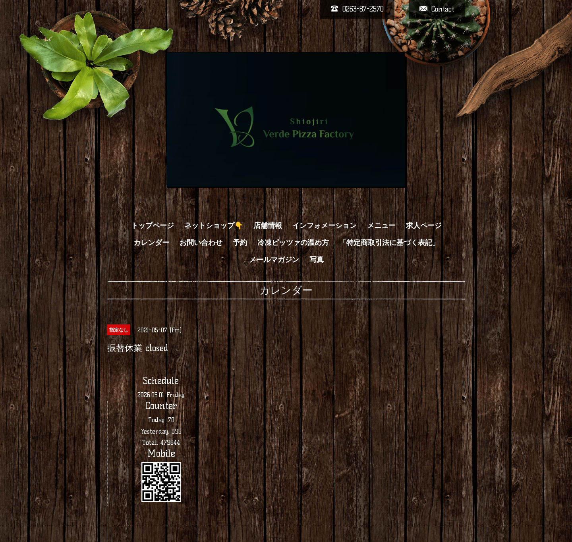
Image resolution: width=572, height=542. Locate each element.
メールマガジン (274, 259)
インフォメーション (324, 225)
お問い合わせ (201, 242)
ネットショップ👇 (213, 225)
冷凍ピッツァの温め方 (293, 242)
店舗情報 (267, 225)
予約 (240, 242)
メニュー (381, 225)
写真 (316, 259)
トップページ (152, 225)
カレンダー (151, 242)
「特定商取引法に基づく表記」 (389, 242)
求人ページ (424, 225)
